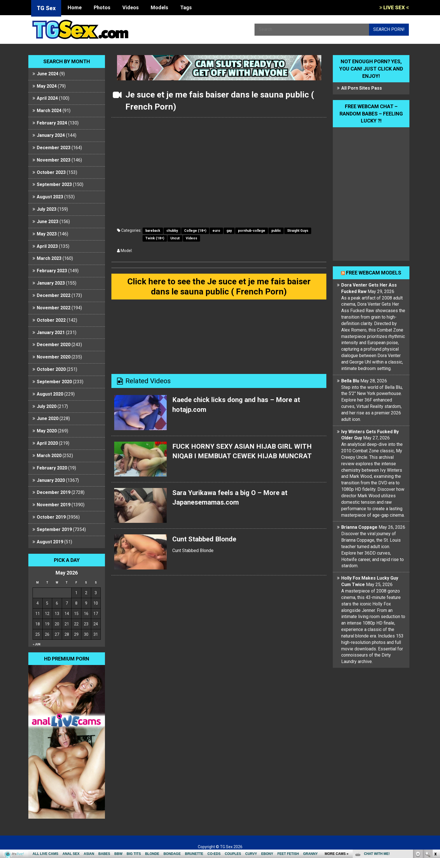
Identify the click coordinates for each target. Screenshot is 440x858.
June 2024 (47, 73)
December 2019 (53, 492)
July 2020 (46, 406)
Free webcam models (373, 273)
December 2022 (53, 295)
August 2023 (50, 196)
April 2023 (47, 246)
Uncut (175, 238)
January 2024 (51, 135)
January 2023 (51, 283)
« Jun (36, 644)
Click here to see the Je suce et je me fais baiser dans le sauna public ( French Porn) (219, 286)
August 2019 (50, 541)
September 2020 (54, 381)
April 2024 (47, 98)
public (276, 231)
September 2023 (54, 184)
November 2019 (53, 504)
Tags (186, 7)
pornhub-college (251, 231)
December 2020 (53, 344)
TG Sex (46, 8)
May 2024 (47, 86)
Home (75, 7)
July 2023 (46, 209)
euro (216, 231)
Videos (130, 7)
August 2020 (50, 394)
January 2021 (51, 332)
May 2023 (47, 234)
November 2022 (53, 307)
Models (159, 7)
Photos (102, 7)
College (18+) (195, 231)
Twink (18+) (154, 238)
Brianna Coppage (359, 527)
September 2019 (54, 529)
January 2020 (51, 480)
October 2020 (51, 369)
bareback (152, 231)
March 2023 (49, 258)
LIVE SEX (394, 7)
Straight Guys (297, 231)
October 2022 (51, 320)
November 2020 (53, 357)
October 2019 (51, 517)
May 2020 (47, 430)
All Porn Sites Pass (361, 88)
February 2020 (52, 468)
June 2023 (47, 221)
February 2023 (52, 270)
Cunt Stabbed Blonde (204, 539)
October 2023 (51, 172)
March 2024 (49, 110)
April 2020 (47, 443)
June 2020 (47, 418)
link (435, 770)
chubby (172, 231)
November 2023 (53, 160)
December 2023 (53, 147)
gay (229, 231)
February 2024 (52, 123)
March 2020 (49, 455)
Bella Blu (350, 380)
